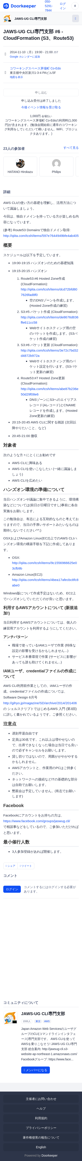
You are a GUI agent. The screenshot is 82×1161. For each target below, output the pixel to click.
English (41, 1147)
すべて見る (71, 147)
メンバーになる (35, 1070)
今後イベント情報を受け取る (41, 107)
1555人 (26, 1021)
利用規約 (41, 1118)
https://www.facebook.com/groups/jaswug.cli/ (36, 821)
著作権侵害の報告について (41, 1137)
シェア (10, 865)
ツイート (26, 865)
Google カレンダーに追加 (25, 56)
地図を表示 (16, 77)
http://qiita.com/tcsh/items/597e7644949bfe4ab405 (41, 236)
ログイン (12, 889)
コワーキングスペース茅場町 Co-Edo (36, 68)
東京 (38, 1021)
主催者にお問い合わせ (41, 1099)
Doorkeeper (50, 1155)
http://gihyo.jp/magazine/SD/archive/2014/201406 (40, 703)
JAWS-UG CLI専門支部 (30, 18)
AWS (47, 1021)
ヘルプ (41, 1108)
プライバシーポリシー (41, 1128)
